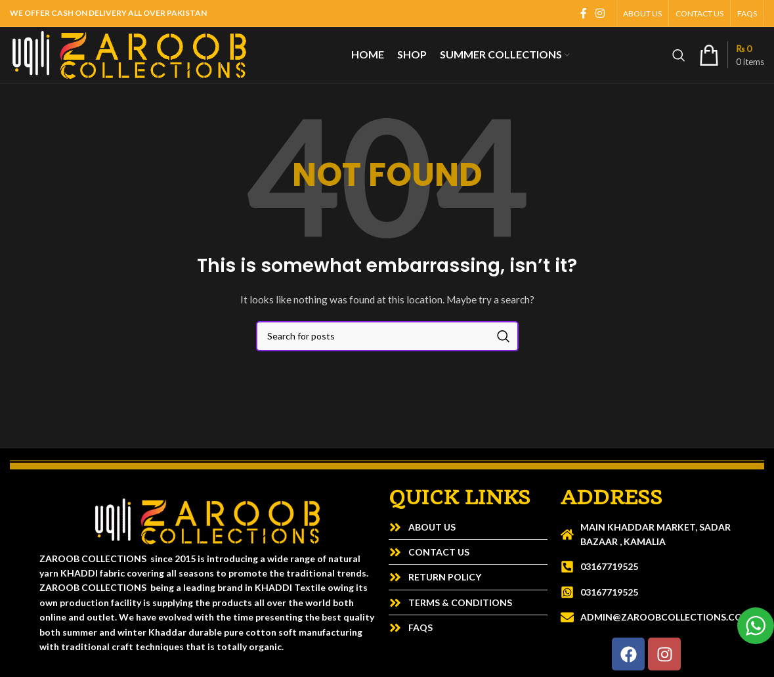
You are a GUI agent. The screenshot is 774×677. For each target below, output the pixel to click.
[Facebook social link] (583, 13)
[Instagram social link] (600, 13)
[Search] (679, 55)
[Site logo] (129, 53)
